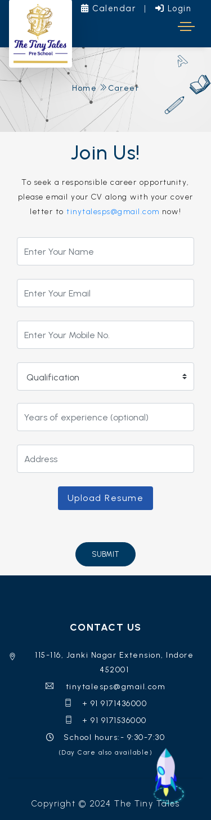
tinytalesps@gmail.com (113, 211)
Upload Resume (106, 498)
